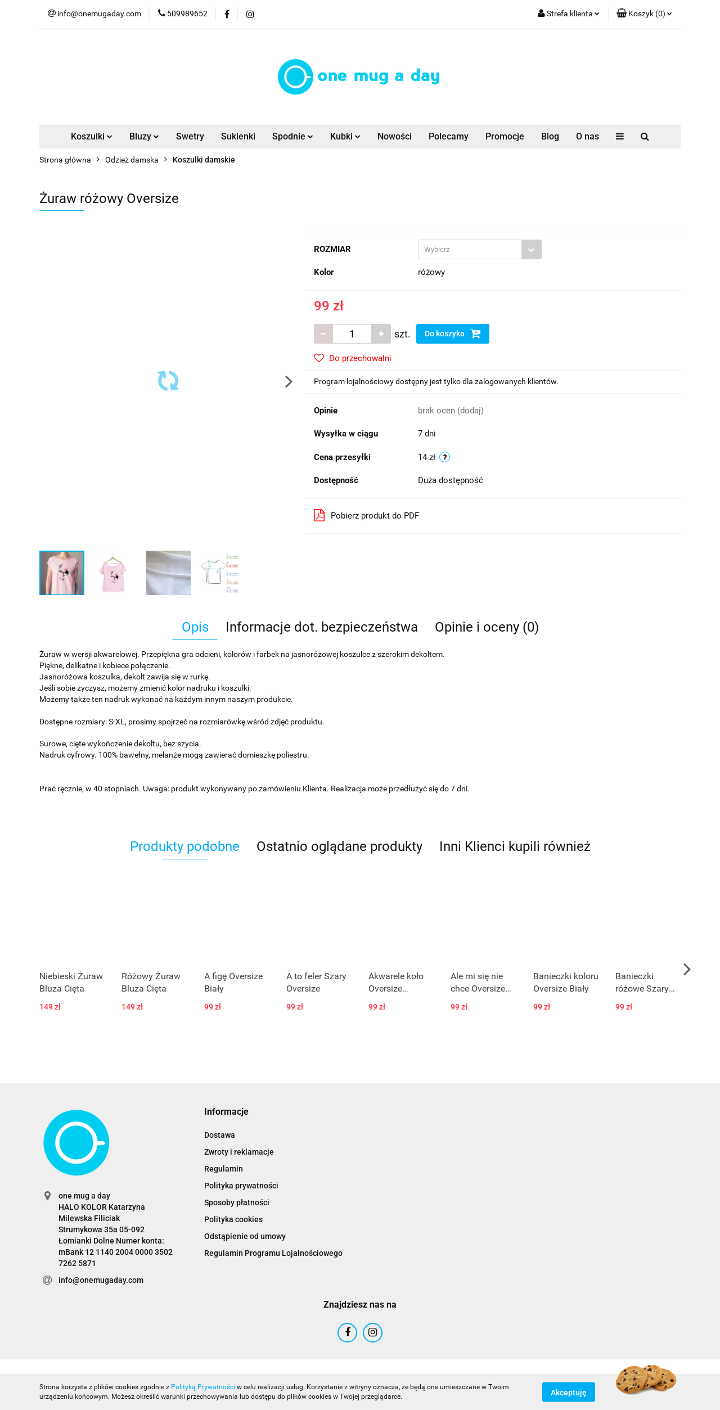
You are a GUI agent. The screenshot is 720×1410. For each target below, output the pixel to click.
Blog (550, 136)
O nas (587, 136)
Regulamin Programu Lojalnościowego (273, 1253)
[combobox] (480, 249)
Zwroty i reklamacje (239, 1151)
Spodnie (292, 136)
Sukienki (238, 136)
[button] (644, 14)
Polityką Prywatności (203, 1387)
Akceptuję (569, 1392)
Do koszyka (453, 333)
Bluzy (144, 136)
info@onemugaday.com (100, 1280)
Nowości (394, 136)
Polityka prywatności (241, 1185)
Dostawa (219, 1134)
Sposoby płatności (236, 1202)
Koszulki (91, 136)
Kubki (345, 136)
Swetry (190, 136)
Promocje (504, 136)
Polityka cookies (233, 1219)
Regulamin (223, 1168)
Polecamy (449, 136)
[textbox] (470, 249)
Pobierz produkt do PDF (366, 515)
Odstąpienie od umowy (245, 1236)
